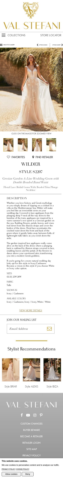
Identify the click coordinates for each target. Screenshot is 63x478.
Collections (16, 35)
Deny (27, 474)
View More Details (30, 310)
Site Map (31, 449)
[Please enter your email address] (26, 329)
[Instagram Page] (34, 415)
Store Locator (50, 35)
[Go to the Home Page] (31, 407)
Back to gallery (7, 45)
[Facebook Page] (22, 415)
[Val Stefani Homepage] (31, 30)
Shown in (12, 290)
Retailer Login (31, 442)
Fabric (10, 281)
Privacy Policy (32, 455)
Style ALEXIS (31, 373)
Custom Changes (31, 423)
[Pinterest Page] (41, 415)
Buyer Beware (31, 430)
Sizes (9, 273)
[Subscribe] (50, 329)
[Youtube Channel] (28, 415)
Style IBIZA (52, 373)
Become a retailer (31, 436)
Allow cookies (11, 474)
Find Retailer (42, 157)
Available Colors (16, 298)
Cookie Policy (22, 469)
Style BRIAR (10, 373)
